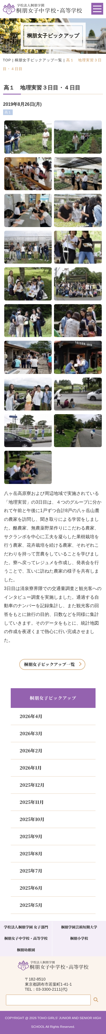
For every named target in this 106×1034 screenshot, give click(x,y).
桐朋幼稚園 (26, 949)
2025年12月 (32, 785)
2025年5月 (31, 905)
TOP (7, 60)
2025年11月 (32, 802)
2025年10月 (32, 819)
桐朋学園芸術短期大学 (79, 927)
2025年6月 (31, 888)
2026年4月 (31, 716)
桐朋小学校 (79, 938)
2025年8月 (31, 853)
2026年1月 (31, 767)
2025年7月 (31, 870)
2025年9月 (31, 836)
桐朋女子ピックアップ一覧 (38, 60)
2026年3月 (31, 733)
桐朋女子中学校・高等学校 (26, 938)
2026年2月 (31, 750)
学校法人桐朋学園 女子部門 (26, 927)
